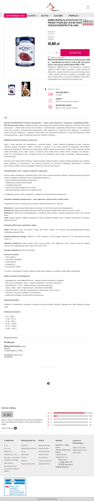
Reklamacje (24, 454)
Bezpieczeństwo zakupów (29, 448)
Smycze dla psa (43, 457)
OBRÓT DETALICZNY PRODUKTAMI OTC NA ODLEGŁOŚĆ (80, 450)
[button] (45, 89)
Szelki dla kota (8, 463)
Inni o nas (7, 448)
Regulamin (24, 445)
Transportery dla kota (45, 461)
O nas (6, 445)
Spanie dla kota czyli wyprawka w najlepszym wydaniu (11, 468)
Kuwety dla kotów (43, 451)
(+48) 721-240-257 (61, 455)
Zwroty (23, 451)
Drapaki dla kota (43, 448)
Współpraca (8, 451)
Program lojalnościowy (28, 464)
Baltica (58, 89)
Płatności (24, 461)
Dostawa (24, 457)
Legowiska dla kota (44, 464)
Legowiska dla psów (44, 445)
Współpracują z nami (10, 454)
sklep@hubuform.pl (62, 457)
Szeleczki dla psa (43, 454)
